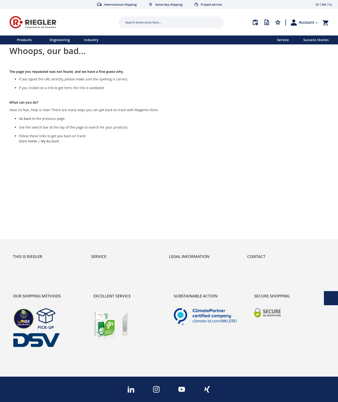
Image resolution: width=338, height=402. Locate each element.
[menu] (132, 39)
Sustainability (25, 200)
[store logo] (62, 22)
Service (283, 39)
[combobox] (167, 22)
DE (317, 4)
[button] (308, 22)
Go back (25, 118)
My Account (50, 141)
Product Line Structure (33, 216)
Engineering (60, 39)
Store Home (28, 141)
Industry (91, 39)
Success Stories (316, 39)
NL (330, 4)
